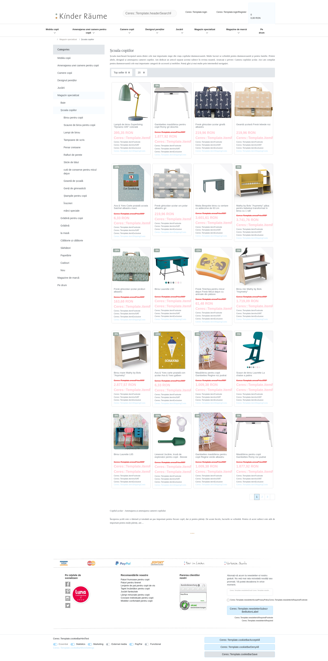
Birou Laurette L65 (123, 454)
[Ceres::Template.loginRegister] (229, 12)
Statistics (80, 644)
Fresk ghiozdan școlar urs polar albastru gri (171, 207)
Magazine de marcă (236, 29)
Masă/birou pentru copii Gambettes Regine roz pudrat (210, 374)
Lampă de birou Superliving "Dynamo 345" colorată (128, 125)
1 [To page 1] (257, 496)
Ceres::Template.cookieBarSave (240, 654)
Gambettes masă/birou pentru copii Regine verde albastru (211, 455)
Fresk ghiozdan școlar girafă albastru (210, 125)
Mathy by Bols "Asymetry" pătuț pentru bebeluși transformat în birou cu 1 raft (252, 208)
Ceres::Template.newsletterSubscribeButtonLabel (250, 610)
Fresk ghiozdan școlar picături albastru (129, 290)
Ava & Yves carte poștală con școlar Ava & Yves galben (170, 374)
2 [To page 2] (262, 496)
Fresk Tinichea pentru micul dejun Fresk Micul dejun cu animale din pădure (209, 291)
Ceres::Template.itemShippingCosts (129, 151)
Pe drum (261, 31)
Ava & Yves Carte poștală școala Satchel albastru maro (131, 207)
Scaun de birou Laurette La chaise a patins (250, 374)
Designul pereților (154, 29)
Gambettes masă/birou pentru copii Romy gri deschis (170, 125)
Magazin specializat (204, 29)
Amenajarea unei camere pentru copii (89, 31)
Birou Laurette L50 (164, 289)
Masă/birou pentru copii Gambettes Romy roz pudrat (251, 455)
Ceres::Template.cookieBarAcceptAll (240, 639)
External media (119, 644)
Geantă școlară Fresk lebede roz (253, 124)
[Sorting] (121, 72)
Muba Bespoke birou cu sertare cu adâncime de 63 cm (211, 207)
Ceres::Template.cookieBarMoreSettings (73, 647)
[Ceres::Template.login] (193, 12)
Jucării (179, 29)
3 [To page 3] (267, 496)
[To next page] (272, 497)
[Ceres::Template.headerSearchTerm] (150, 13)
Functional (155, 644)
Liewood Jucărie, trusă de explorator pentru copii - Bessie (171, 455)
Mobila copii (52, 29)
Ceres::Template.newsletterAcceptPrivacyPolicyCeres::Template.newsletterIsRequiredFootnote (268, 600)
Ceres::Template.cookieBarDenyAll (239, 647)
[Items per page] (141, 72)
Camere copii (127, 29)
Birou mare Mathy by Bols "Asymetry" (127, 374)
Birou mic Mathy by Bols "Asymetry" (249, 290)
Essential (63, 644)
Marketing (98, 644)
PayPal (138, 644)
